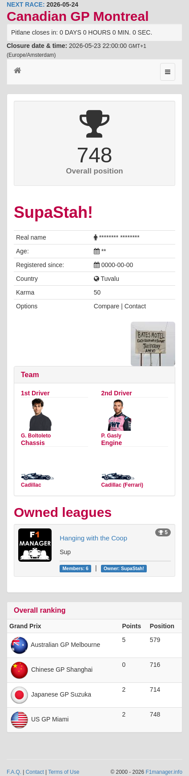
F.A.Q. (14, 772)
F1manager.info (163, 772)
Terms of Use (63, 772)
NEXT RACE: (26, 4)
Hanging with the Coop (93, 538)
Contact (35, 772)
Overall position (94, 171)
